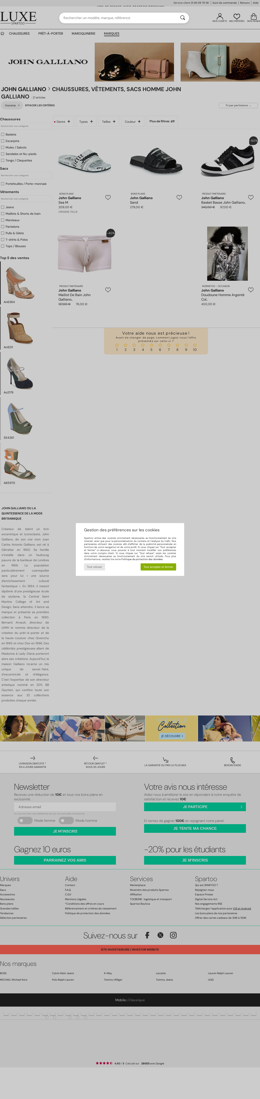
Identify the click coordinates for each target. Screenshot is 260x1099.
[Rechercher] (182, 18)
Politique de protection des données (142, 559)
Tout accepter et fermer (158, 567)
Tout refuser (94, 567)
